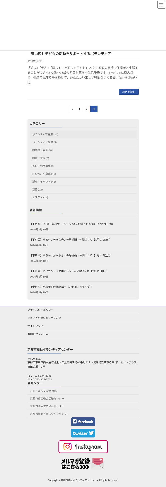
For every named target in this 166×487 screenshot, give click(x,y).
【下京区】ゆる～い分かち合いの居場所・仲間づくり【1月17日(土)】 (71, 239)
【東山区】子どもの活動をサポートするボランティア (69, 53)
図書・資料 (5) (40, 158)
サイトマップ (35, 326)
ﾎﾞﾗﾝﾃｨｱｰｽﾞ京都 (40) (44, 173)
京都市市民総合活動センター (47, 398)
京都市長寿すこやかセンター (47, 406)
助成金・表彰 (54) (42, 150)
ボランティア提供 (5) (44, 142)
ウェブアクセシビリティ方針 (44, 317)
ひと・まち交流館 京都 (43, 391)
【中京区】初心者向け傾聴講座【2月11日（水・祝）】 (61, 286)
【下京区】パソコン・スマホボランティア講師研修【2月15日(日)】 (69, 271)
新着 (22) (37, 189)
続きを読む (128, 91)
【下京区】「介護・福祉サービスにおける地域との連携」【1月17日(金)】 (72, 224)
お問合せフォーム (37, 334)
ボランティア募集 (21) (45, 134)
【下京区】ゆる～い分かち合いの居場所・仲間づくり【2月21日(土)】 (71, 255)
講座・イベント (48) (44, 181)
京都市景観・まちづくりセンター (49, 413)
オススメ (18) (40, 197)
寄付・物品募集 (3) (43, 166)
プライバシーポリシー (40, 309)
